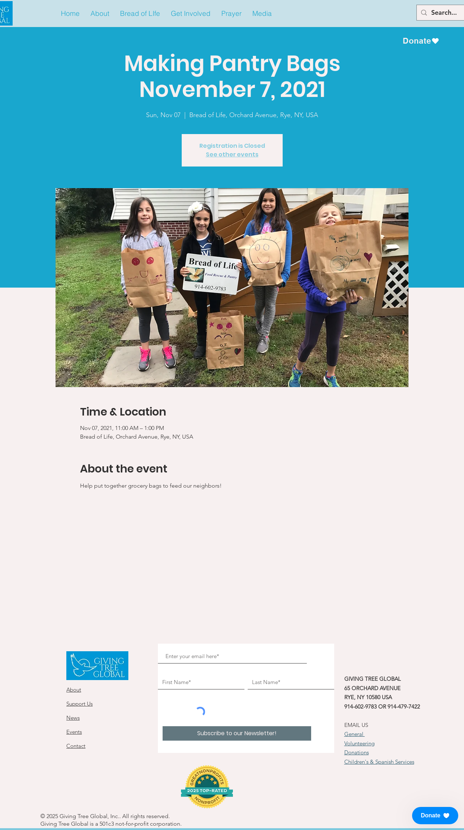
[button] (100, 13)
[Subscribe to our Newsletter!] (237, 733)
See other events (232, 154)
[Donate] (421, 41)
